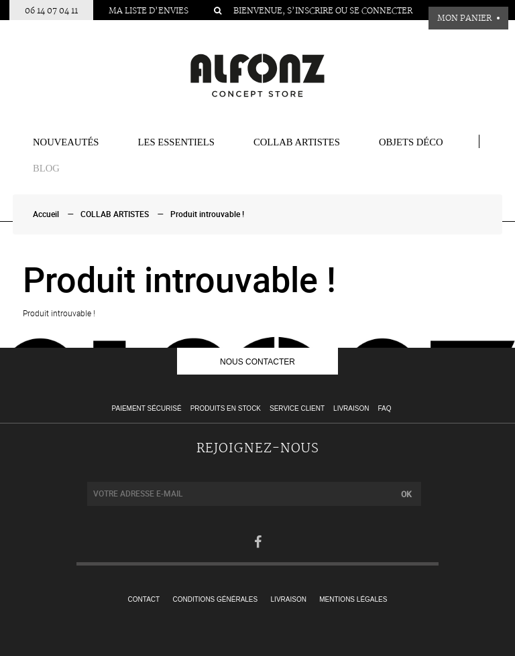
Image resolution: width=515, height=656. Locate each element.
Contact (144, 599)
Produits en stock (225, 408)
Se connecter (380, 11)
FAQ (384, 408)
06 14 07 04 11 (51, 11)
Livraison (351, 408)
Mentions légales (353, 599)
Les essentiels (176, 142)
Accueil (46, 214)
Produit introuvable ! (207, 214)
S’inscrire (310, 11)
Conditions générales (215, 599)
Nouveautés (66, 142)
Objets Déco (411, 142)
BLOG (46, 168)
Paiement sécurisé (147, 408)
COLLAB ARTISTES (296, 142)
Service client (297, 408)
